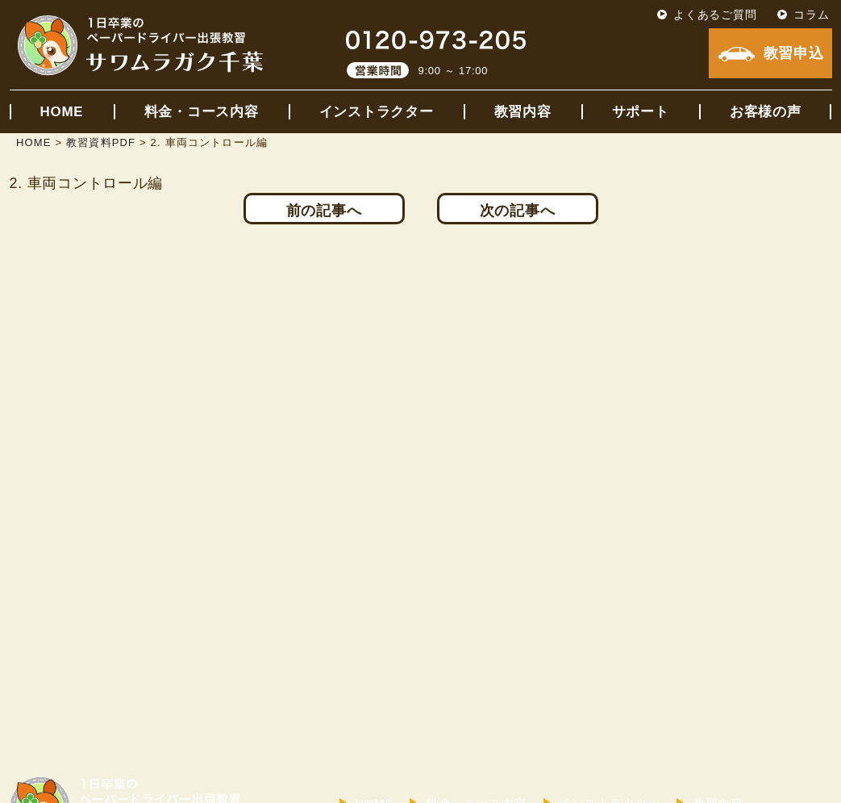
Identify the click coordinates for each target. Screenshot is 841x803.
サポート (640, 112)
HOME (62, 112)
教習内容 (523, 112)
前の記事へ (324, 211)
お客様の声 (765, 112)
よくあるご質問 (714, 14)
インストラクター (376, 112)
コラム (811, 14)
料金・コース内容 (201, 112)
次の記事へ (518, 211)
